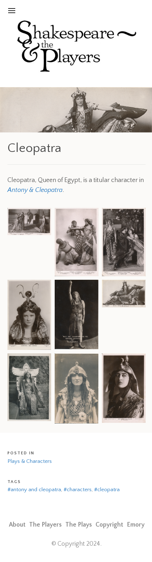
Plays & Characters (29, 461)
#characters (78, 490)
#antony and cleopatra (34, 490)
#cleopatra (107, 490)
